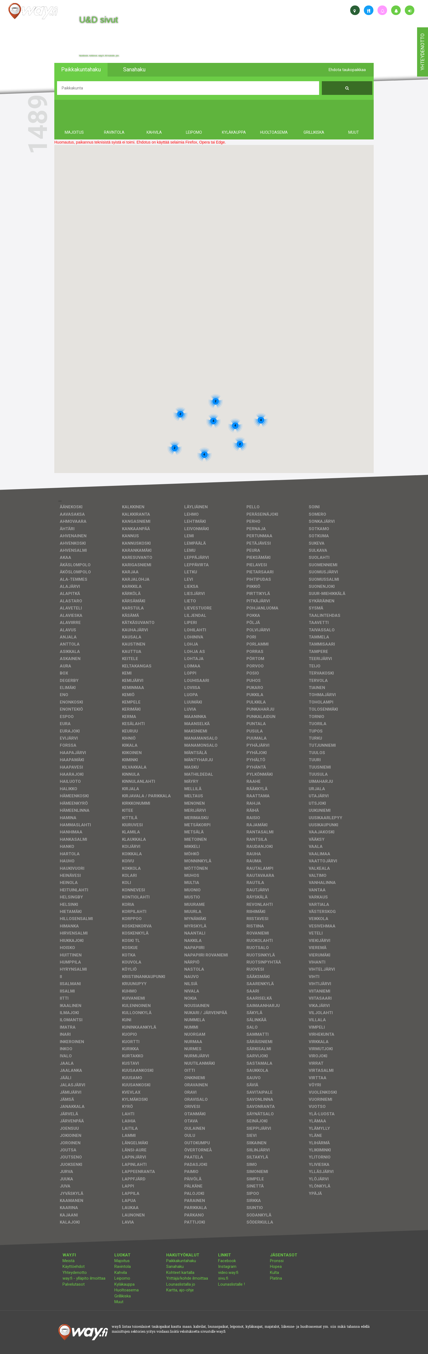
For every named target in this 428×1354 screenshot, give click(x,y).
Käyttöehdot (74, 1266)
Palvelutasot (74, 1284)
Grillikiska (122, 1296)
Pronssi (277, 1260)
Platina (276, 1278)
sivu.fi (223, 1278)
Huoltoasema (126, 1290)
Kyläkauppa (124, 1284)
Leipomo (122, 1278)
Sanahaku (175, 1266)
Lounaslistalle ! (231, 1284)
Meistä (69, 1260)
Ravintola (122, 1266)
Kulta (274, 1272)
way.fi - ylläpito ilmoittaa (84, 1278)
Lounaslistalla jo (180, 1284)
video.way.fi (228, 1272)
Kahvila (120, 1272)
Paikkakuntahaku (181, 1260)
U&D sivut (98, 20)
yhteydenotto (422, 52)
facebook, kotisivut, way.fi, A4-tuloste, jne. (99, 56)
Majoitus (122, 1260)
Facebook (227, 1260)
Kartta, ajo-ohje (180, 1290)
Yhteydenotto (75, 1272)
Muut (118, 1301)
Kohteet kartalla (180, 1272)
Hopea (276, 1266)
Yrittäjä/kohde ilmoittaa (187, 1278)
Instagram (227, 1266)
